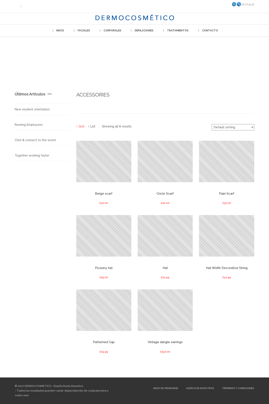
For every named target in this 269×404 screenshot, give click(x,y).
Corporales (109, 30)
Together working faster (32, 155)
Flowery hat (104, 268)
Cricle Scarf (165, 193)
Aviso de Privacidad (165, 388)
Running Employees (29, 124)
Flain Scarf (226, 193)
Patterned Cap (104, 342)
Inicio (57, 30)
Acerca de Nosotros (200, 388)
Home (231, 56)
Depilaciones (142, 30)
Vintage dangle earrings (165, 342)
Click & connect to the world (35, 140)
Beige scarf (103, 193)
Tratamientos (175, 30)
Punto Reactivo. (73, 386)
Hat (165, 268)
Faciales (81, 30)
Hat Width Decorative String (227, 268)
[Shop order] (233, 127)
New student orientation (32, 109)
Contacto (207, 30)
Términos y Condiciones (238, 388)
